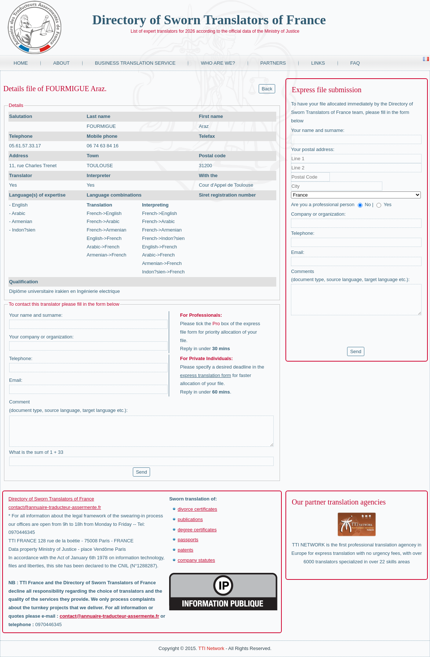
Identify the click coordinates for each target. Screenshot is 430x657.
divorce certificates (197, 509)
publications (190, 519)
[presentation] (346, 331)
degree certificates (197, 529)
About (61, 63)
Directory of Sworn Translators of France (209, 19)
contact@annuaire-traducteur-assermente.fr (54, 507)
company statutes (196, 560)
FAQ (355, 63)
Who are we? (218, 63)
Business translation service (135, 63)
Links (318, 63)
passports (188, 539)
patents (185, 550)
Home (21, 63)
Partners (273, 63)
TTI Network (211, 648)
